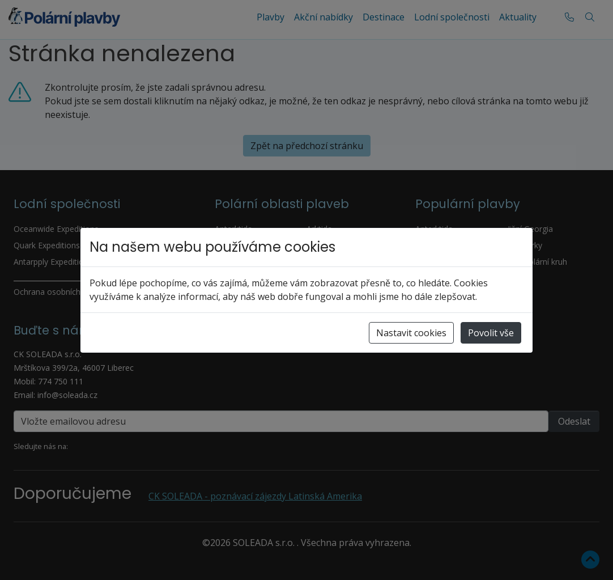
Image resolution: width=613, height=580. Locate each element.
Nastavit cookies (411, 333)
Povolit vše (491, 333)
